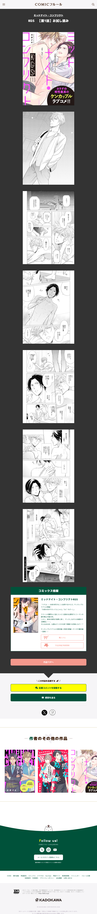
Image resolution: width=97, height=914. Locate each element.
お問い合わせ (68, 872)
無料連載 (16, 870)
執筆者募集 (65, 870)
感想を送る (48, 697)
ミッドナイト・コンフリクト (48, 15)
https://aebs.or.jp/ (43, 887)
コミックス (31, 870)
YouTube (48, 870)
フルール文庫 (86, 870)
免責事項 (28, 872)
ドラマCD (40, 870)
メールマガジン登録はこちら (48, 851)
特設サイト (56, 870)
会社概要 (59, 872)
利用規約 (35, 872)
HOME (9, 870)
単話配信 (23, 870)
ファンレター (75, 870)
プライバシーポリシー (47, 872)
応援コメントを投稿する (48, 687)
